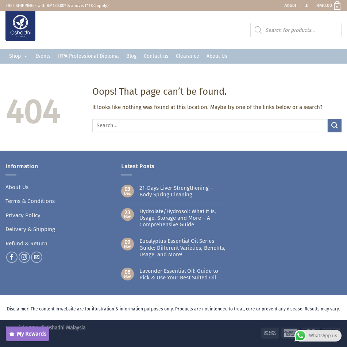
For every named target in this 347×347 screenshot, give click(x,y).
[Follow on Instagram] (24, 256)
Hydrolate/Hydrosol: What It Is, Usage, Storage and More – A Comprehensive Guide (177, 218)
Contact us (156, 56)
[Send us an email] (36, 256)
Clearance (187, 56)
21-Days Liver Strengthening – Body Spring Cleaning (176, 191)
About (290, 5)
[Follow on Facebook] (12, 256)
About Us (217, 56)
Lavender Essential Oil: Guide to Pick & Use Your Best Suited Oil (178, 274)
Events (43, 56)
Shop (18, 56)
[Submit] (335, 125)
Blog (131, 56)
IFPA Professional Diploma (88, 56)
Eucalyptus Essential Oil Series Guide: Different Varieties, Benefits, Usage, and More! (182, 247)
